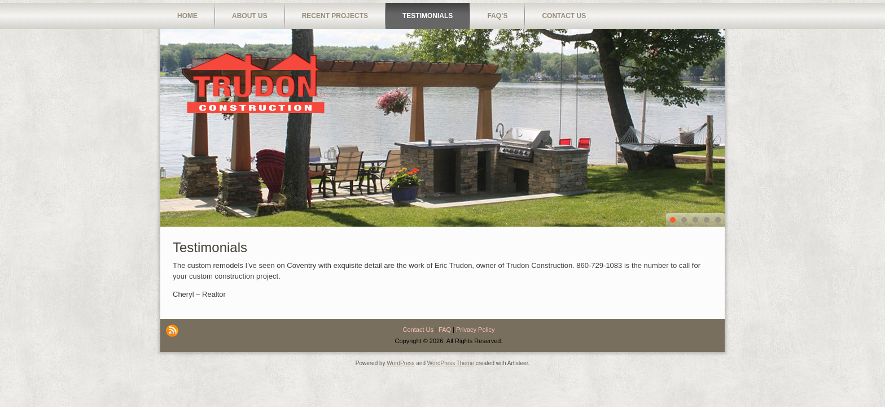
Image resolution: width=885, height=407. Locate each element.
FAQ (445, 329)
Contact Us (564, 16)
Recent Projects (335, 16)
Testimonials (427, 16)
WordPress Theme (450, 363)
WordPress (400, 363)
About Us (250, 16)
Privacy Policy (475, 329)
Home (187, 16)
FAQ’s (497, 16)
